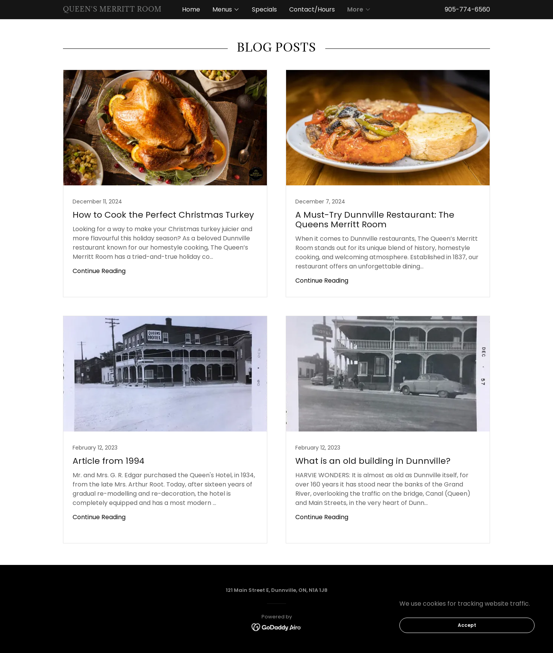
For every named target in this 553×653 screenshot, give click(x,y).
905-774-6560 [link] (467, 9)
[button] (226, 9)
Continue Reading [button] (99, 271)
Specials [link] (264, 9)
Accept (467, 625)
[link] (116, 9)
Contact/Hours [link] (312, 9)
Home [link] (191, 9)
